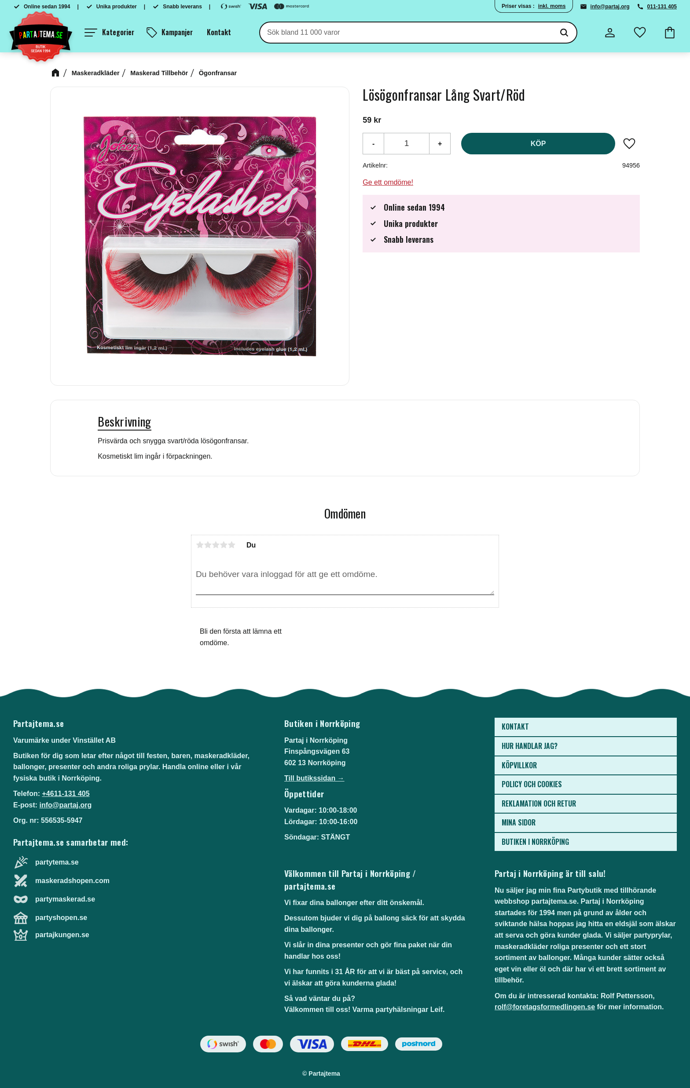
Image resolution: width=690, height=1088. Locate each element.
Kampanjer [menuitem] (177, 32)
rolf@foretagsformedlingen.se (545, 1007)
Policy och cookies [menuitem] (532, 784)
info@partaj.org (610, 7)
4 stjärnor (224, 545)
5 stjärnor (231, 545)
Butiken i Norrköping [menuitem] (535, 841)
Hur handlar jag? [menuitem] (530, 746)
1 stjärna (200, 545)
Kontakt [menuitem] (219, 32)
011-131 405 (662, 7)
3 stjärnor (216, 545)
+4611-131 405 (65, 793)
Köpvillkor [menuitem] (519, 765)
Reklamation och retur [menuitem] (539, 803)
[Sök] (564, 32)
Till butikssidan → (314, 778)
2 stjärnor (208, 545)
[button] (109, 32)
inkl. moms (552, 6)
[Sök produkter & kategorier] (406, 32)
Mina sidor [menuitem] (519, 822)
